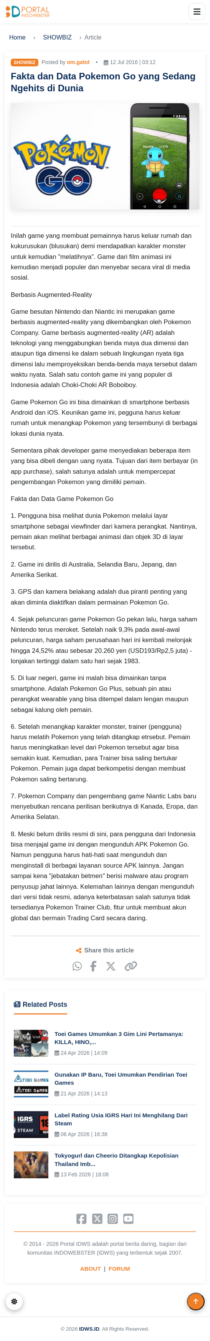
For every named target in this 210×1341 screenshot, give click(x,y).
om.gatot (78, 62)
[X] (111, 966)
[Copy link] (130, 966)
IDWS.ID (89, 1329)
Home (17, 37)
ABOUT (90, 1270)
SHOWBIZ (57, 37)
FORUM (119, 1270)
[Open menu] (197, 11)
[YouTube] (128, 1220)
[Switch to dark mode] (14, 1301)
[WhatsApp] (77, 966)
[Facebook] (93, 966)
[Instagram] (112, 1220)
